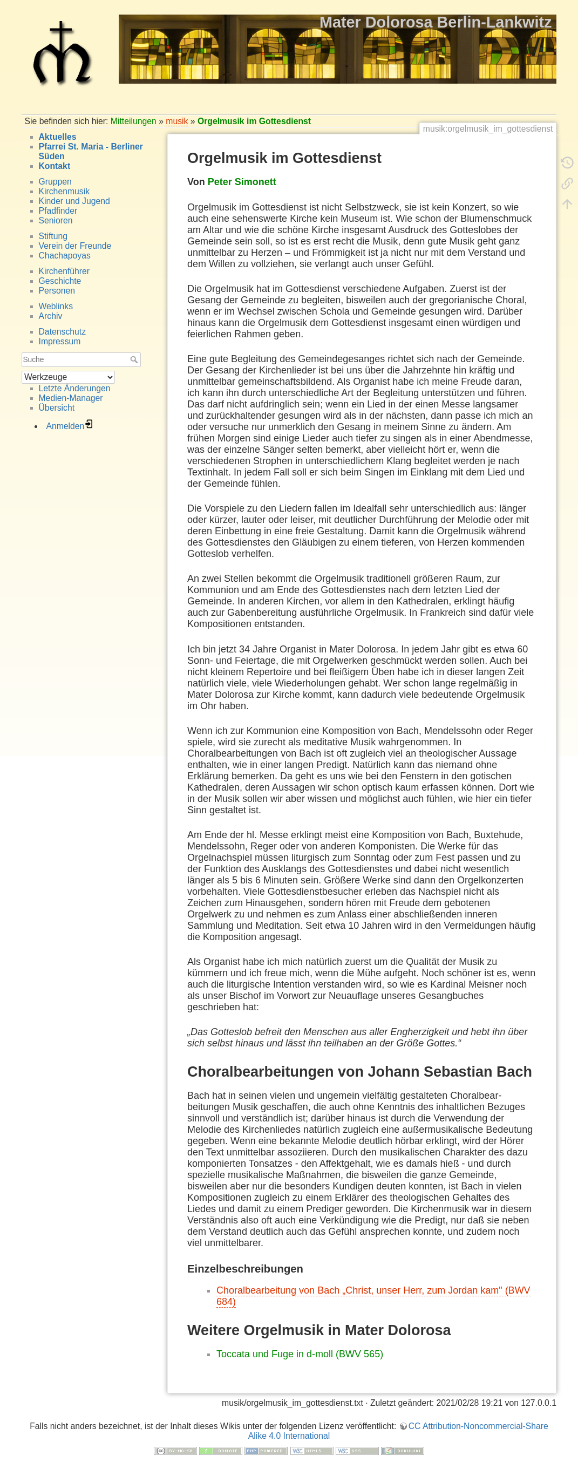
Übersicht (57, 407)
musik (177, 121)
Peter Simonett (242, 181)
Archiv (51, 316)
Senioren (56, 220)
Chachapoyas (65, 255)
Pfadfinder (58, 210)
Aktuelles (58, 136)
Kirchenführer (64, 271)
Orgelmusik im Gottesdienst (254, 121)
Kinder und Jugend (74, 201)
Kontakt (55, 166)
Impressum (60, 341)
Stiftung (53, 236)
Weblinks (56, 306)
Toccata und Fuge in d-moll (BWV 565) (299, 1354)
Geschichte (60, 280)
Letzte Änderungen (75, 388)
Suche (135, 359)
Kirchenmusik (64, 191)
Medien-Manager (71, 398)
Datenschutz (62, 331)
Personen (57, 290)
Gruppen (55, 181)
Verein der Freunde (75, 245)
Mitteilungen (134, 121)
